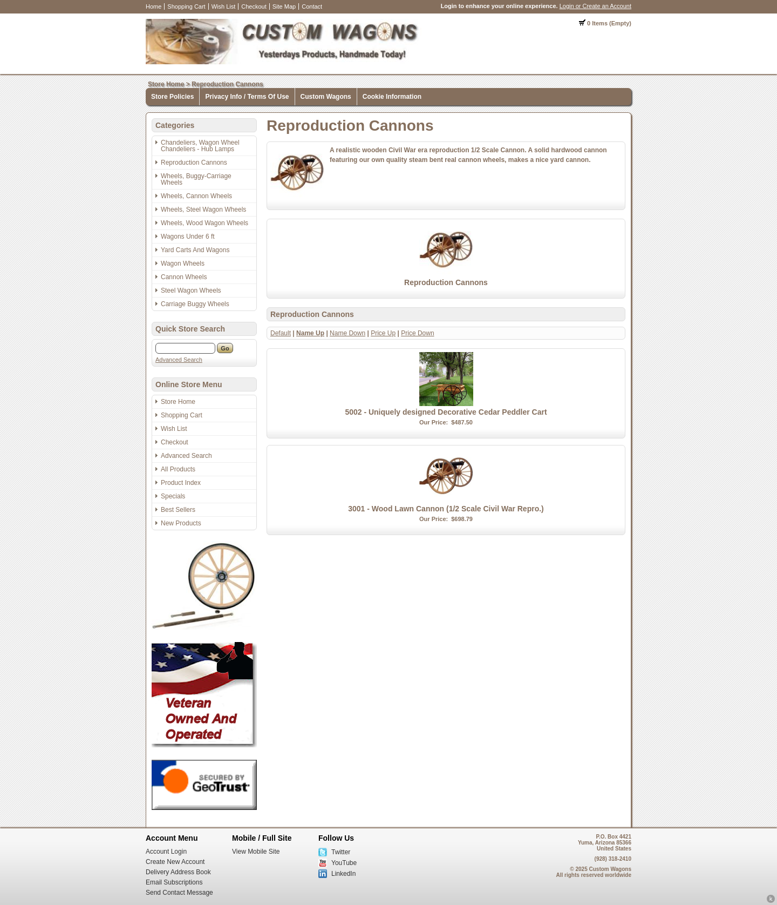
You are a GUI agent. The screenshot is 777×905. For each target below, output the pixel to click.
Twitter (340, 852)
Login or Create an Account (595, 6)
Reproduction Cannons (227, 84)
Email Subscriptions (174, 882)
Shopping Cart (186, 6)
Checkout (253, 6)
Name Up (310, 333)
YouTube (344, 863)
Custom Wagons (326, 96)
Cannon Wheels (184, 277)
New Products (181, 523)
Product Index (181, 483)
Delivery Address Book (178, 872)
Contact (312, 6)
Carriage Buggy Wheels (195, 304)
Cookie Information (392, 96)
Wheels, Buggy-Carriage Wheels (196, 179)
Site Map (284, 6)
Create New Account (175, 862)
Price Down (417, 333)
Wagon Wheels (183, 263)
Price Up (383, 333)
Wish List (224, 6)
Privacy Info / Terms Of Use (247, 96)
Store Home (166, 84)
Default (280, 333)
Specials (173, 496)
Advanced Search (178, 359)
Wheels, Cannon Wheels (196, 196)
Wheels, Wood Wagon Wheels (204, 223)
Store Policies (172, 96)
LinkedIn (343, 873)
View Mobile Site (256, 851)
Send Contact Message (179, 892)
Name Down (347, 333)
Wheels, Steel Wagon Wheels (203, 209)
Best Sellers (178, 510)
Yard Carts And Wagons (195, 250)
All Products (178, 469)
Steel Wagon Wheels (191, 290)
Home (153, 6)
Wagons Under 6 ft (188, 236)
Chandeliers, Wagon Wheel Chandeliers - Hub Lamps (200, 146)
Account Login (166, 851)
